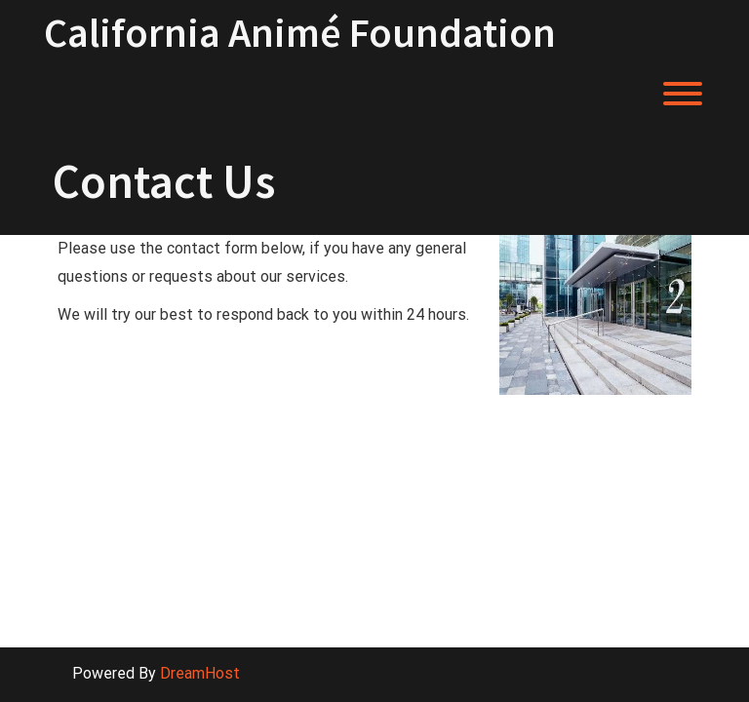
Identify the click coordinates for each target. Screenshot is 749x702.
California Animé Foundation (300, 32)
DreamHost (200, 673)
